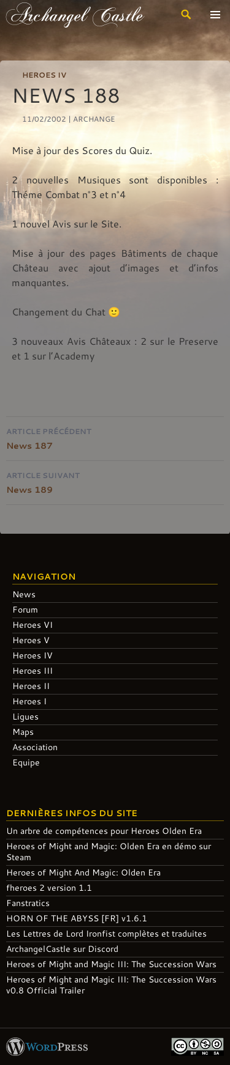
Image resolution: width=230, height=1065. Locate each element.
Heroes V (31, 640)
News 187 (115, 437)
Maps (23, 731)
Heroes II (31, 685)
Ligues (25, 716)
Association (35, 747)
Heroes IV (44, 74)
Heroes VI (32, 624)
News (24, 594)
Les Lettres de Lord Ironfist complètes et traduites (106, 933)
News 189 (115, 481)
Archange (94, 118)
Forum (25, 609)
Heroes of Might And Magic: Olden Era (83, 872)
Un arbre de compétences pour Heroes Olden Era (104, 830)
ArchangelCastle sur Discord (62, 948)
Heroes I (29, 701)
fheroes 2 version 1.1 (49, 887)
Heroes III (32, 670)
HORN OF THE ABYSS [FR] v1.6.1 (76, 918)
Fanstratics (28, 902)
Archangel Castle (75, 14)
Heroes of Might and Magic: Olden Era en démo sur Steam (108, 851)
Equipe (26, 762)
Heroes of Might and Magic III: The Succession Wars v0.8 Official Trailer (111, 984)
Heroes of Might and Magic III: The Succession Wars (111, 964)
